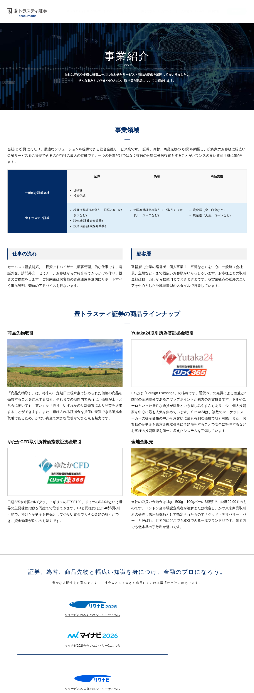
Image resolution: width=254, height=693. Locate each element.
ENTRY (236, 11)
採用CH (200, 11)
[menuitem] (83, 13)
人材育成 (186, 11)
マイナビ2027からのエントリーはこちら (183, 650)
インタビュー (129, 11)
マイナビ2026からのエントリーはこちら (183, 606)
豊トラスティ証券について (84, 11)
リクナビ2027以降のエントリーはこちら (70, 650)
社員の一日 (111, 11)
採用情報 (214, 11)
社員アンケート (168, 11)
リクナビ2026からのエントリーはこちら (70, 606)
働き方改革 (148, 11)
